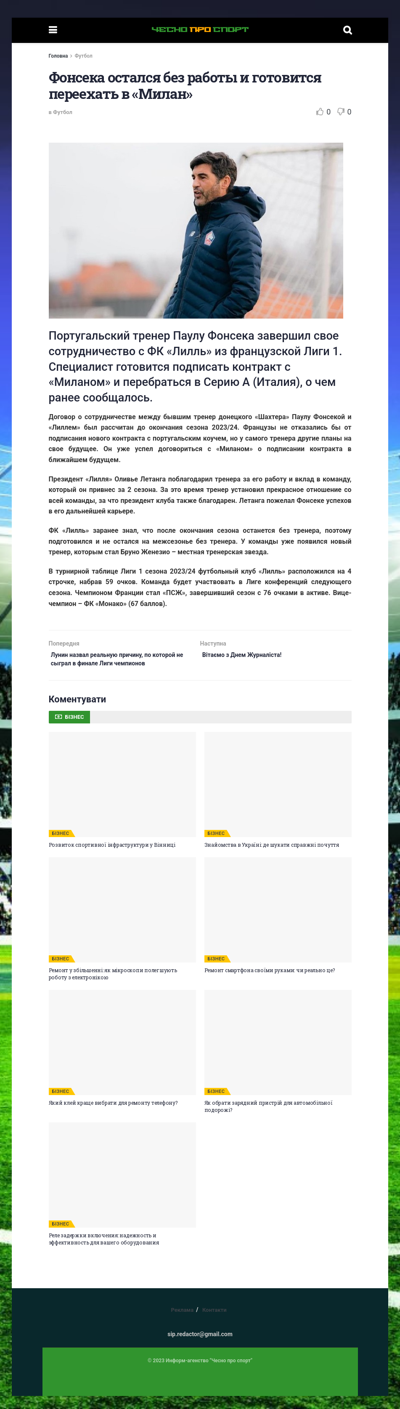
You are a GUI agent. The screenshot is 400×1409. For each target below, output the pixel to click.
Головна (58, 56)
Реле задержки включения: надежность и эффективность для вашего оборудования (104, 1252)
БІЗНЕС (60, 846)
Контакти (214, 1323)
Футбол (83, 56)
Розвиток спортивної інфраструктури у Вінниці (112, 857)
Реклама (182, 1323)
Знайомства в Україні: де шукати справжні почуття (271, 857)
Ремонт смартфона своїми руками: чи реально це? (269, 983)
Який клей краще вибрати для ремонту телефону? (113, 1115)
